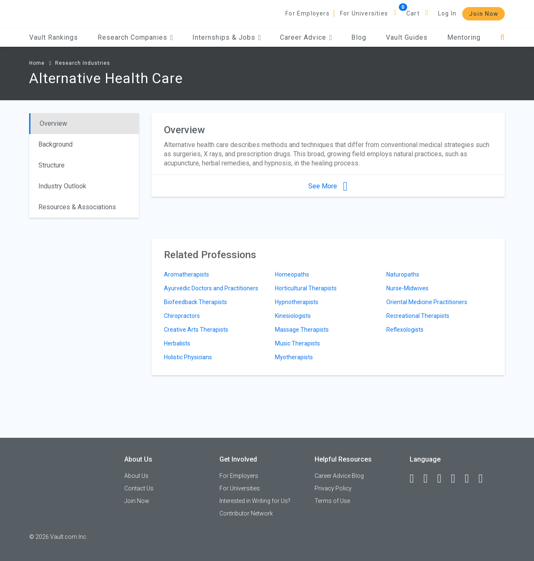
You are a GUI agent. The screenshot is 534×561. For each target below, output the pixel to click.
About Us (136, 475)
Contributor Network (246, 513)
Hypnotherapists (296, 302)
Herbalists (177, 343)
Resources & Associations (77, 207)
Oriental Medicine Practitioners (426, 302)
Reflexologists (404, 329)
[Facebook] (415, 478)
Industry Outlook (62, 186)
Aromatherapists (186, 274)
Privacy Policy (333, 488)
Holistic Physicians (188, 357)
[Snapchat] (484, 478)
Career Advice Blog (339, 475)
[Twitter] (443, 478)
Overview (53, 123)
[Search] (502, 37)
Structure (51, 165)
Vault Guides (407, 37)
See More (328, 186)
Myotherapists (294, 357)
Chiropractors (182, 315)
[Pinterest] (470, 478)
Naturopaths (402, 274)
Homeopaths (292, 274)
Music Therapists (297, 343)
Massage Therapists (302, 329)
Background (55, 144)
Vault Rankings (53, 37)
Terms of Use (332, 501)
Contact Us (139, 488)
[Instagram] (457, 478)
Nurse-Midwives (407, 288)
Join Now (483, 13)
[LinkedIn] (429, 478)
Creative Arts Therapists (196, 329)
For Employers (307, 13)
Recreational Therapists (417, 315)
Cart (413, 13)
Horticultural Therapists (306, 288)
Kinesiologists (293, 315)
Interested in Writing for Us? (254, 501)
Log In (447, 13)
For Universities (364, 13)
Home (37, 63)
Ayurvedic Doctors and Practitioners (211, 288)
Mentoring (464, 37)
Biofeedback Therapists (195, 302)
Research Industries (82, 63)
